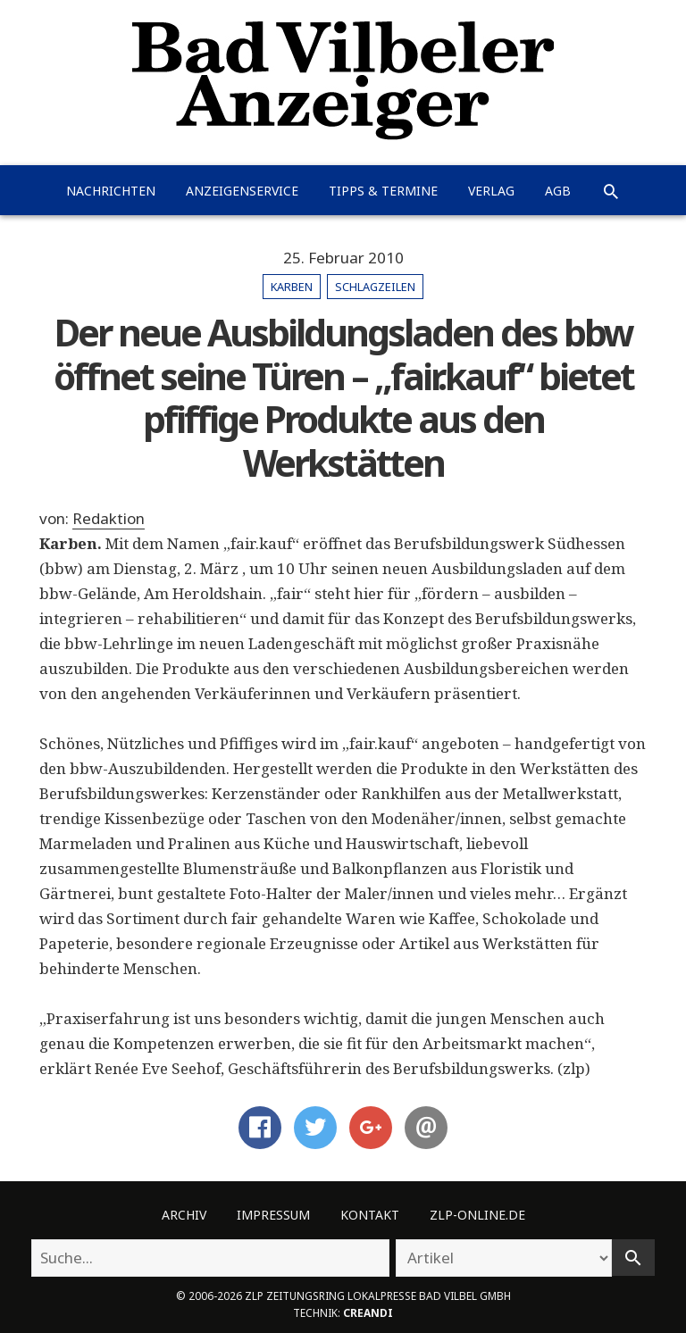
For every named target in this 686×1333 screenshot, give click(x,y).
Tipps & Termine (383, 190)
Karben (292, 287)
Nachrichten (110, 190)
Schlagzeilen (375, 287)
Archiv (184, 1214)
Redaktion (108, 518)
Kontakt (369, 1214)
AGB (558, 190)
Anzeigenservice (242, 190)
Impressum (273, 1214)
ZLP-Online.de (477, 1214)
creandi (368, 1312)
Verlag (491, 190)
